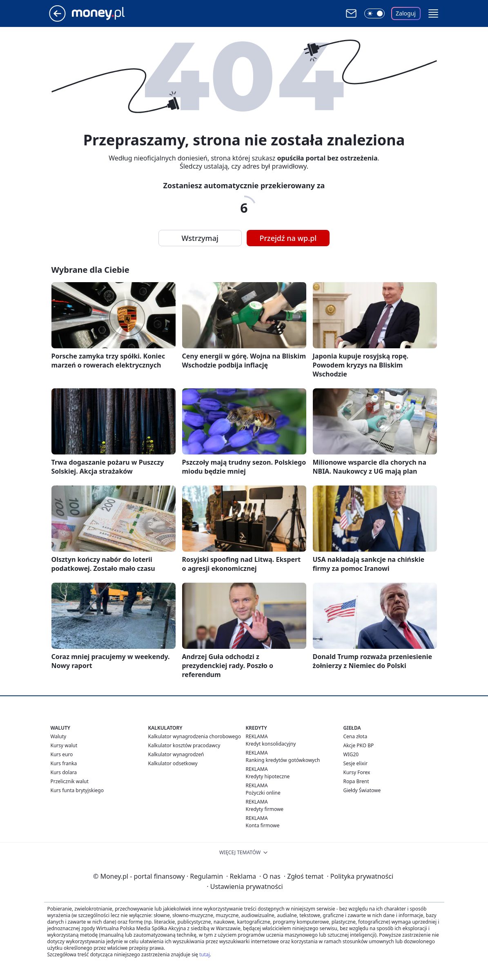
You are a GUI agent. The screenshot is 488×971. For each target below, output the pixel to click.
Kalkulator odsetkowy (173, 763)
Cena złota (355, 736)
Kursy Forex (356, 772)
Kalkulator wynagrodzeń (176, 754)
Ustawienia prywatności (245, 886)
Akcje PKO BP (358, 745)
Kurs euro (62, 754)
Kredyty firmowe (265, 809)
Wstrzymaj (200, 238)
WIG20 (351, 754)
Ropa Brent (356, 781)
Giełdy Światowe (362, 790)
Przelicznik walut (70, 781)
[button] (433, 13)
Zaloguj (406, 13)
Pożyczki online (263, 792)
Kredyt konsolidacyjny (271, 743)
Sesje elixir (355, 763)
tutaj (204, 954)
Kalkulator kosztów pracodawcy (184, 745)
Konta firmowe (263, 825)
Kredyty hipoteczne (268, 776)
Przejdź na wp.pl (288, 238)
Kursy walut (64, 745)
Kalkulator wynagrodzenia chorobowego (194, 736)
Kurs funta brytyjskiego (77, 790)
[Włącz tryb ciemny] (374, 13)
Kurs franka (64, 763)
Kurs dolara (64, 772)
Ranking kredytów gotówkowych (283, 760)
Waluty (59, 736)
